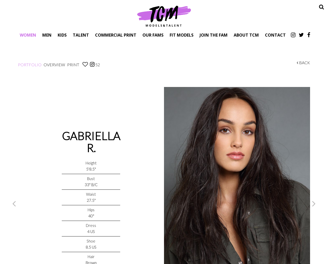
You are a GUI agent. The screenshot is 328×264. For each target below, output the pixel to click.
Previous (14, 203)
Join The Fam (214, 35)
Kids (62, 35)
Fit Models (181, 35)
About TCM (246, 35)
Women (28, 35)
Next (314, 203)
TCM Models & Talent (164, 16)
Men (47, 35)
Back (303, 62)
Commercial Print (115, 35)
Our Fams (152, 35)
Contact (275, 35)
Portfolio (30, 64)
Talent (81, 35)
